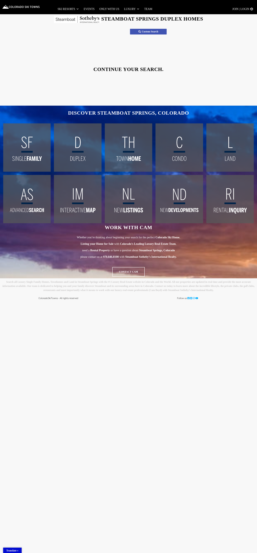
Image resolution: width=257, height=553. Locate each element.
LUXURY (131, 9)
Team (148, 9)
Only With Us (109, 9)
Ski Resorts (68, 9)
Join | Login (240, 9)
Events (89, 9)
